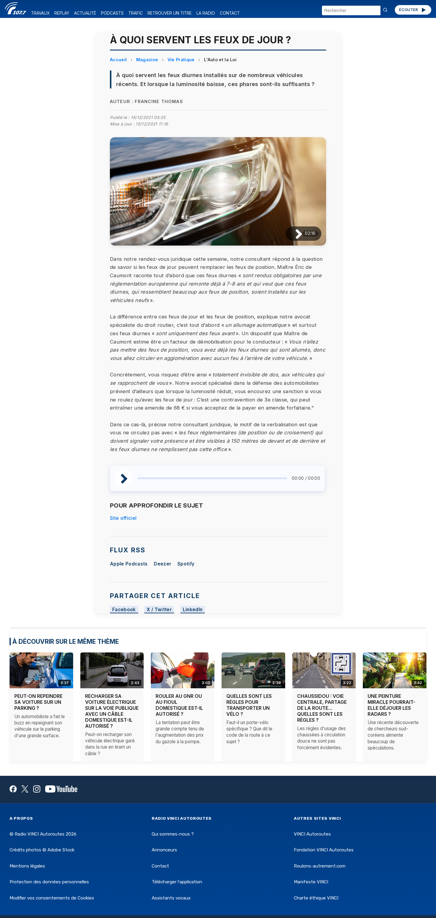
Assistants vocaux (171, 898)
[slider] (212, 478)
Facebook (124, 609)
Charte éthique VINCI (316, 898)
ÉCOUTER (413, 10)
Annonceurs (164, 850)
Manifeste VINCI (311, 882)
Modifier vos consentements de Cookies (52, 898)
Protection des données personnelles (49, 882)
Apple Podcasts (129, 564)
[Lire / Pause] (294, 233)
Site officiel (123, 518)
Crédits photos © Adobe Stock (42, 850)
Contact (160, 866)
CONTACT (230, 13)
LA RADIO (205, 13)
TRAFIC (135, 13)
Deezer (162, 564)
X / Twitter (159, 609)
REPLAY (61, 13)
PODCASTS (112, 13)
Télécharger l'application (177, 882)
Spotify (185, 564)
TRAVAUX (40, 13)
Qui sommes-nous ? (173, 834)
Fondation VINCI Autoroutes (324, 850)
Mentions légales (27, 866)
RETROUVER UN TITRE (170, 13)
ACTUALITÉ (85, 13)
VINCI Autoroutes (312, 834)
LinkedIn (193, 609)
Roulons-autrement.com (320, 866)
